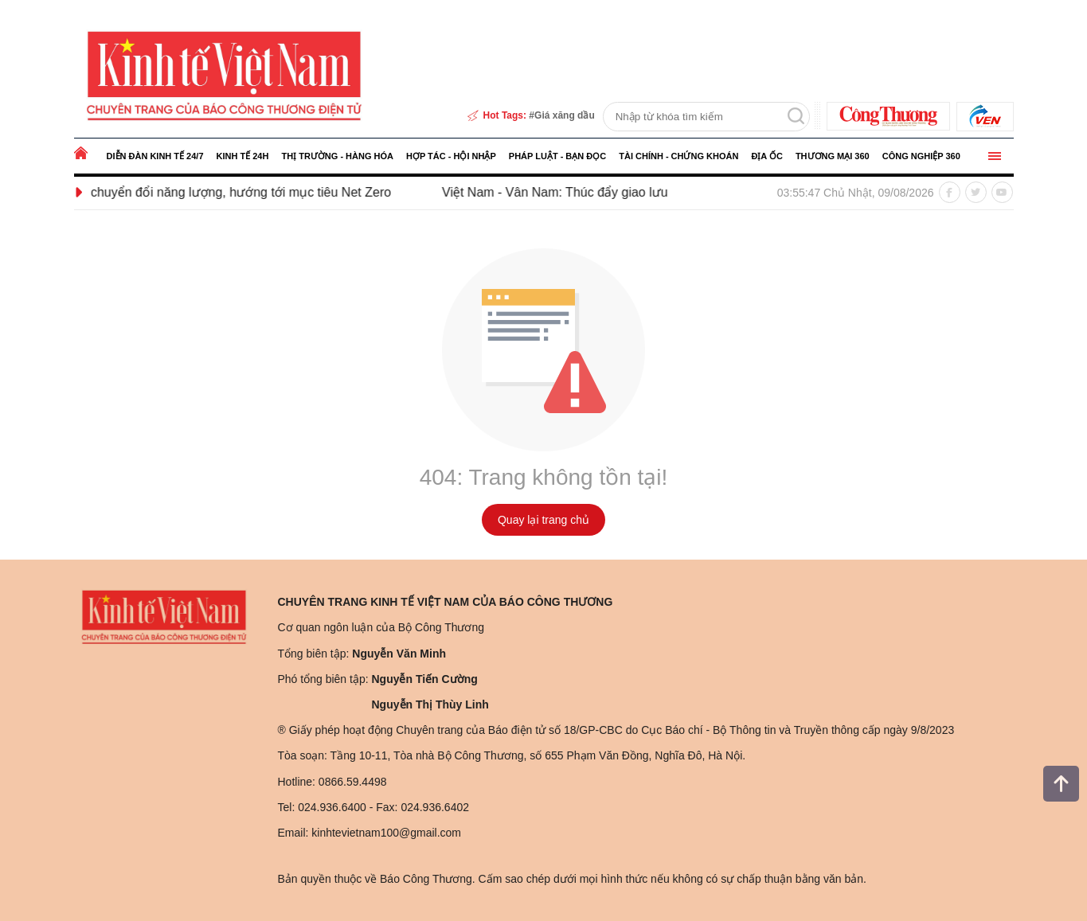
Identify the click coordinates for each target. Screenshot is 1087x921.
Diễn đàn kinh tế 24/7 (155, 156)
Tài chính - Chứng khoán (678, 156)
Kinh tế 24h (243, 156)
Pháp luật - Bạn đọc (557, 156)
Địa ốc (766, 156)
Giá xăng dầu (564, 115)
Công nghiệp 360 (921, 156)
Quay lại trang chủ (543, 519)
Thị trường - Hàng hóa (337, 156)
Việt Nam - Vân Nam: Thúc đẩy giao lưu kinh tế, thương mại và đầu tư (650, 192)
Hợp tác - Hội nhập (451, 156)
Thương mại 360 (833, 156)
